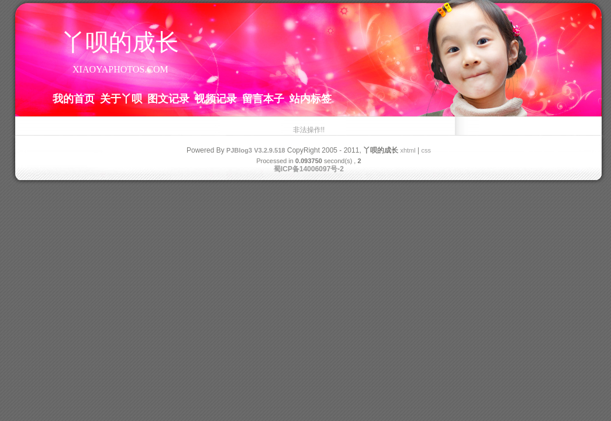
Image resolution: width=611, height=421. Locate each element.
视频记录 (216, 98)
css (426, 150)
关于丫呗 (121, 98)
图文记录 (168, 98)
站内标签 (310, 98)
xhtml (407, 150)
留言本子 (263, 98)
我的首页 (74, 98)
